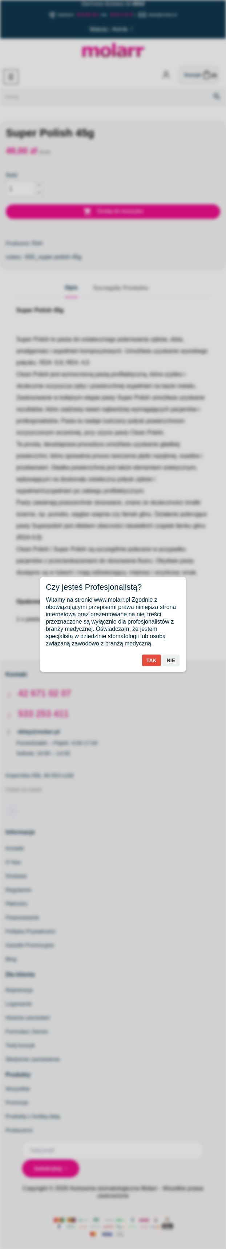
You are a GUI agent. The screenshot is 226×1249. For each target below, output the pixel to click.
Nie (171, 660)
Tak (151, 660)
